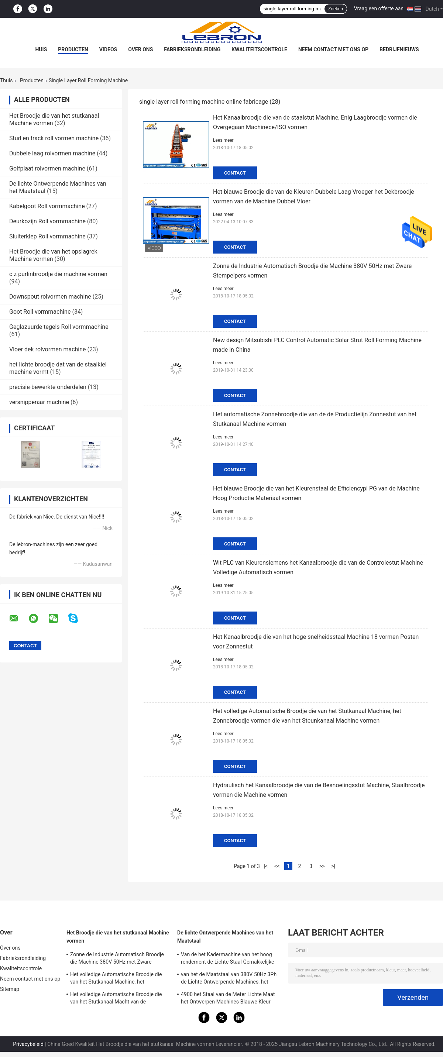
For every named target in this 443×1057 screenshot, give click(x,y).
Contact (235, 173)
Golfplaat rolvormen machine (47, 168)
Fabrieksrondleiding (192, 49)
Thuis (6, 80)
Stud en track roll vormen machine (54, 138)
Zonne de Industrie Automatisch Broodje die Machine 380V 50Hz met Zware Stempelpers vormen (117, 959)
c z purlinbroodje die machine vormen (58, 274)
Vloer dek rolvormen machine (47, 349)
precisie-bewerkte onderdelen (47, 386)
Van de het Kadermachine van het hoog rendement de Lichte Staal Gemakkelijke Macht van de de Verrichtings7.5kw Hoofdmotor (227, 959)
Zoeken (335, 8)
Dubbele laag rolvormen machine (52, 153)
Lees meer (223, 140)
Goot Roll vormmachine (40, 311)
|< (266, 866)
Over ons (140, 49)
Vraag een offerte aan (378, 8)
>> (322, 866)
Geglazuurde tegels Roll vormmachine (59, 326)
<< (276, 866)
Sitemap (9, 989)
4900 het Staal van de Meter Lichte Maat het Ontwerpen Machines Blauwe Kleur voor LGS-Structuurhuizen (228, 999)
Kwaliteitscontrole (259, 49)
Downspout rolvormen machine (50, 296)
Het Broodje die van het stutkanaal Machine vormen (117, 937)
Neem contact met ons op (333, 49)
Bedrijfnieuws (399, 49)
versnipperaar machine (39, 402)
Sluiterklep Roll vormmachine (47, 236)
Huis (41, 49)
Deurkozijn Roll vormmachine (47, 221)
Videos (108, 49)
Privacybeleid (28, 1044)
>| (333, 866)
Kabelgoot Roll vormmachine (47, 206)
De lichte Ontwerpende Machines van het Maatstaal (225, 937)
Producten (73, 49)
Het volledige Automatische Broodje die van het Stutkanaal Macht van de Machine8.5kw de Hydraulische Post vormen (116, 999)
